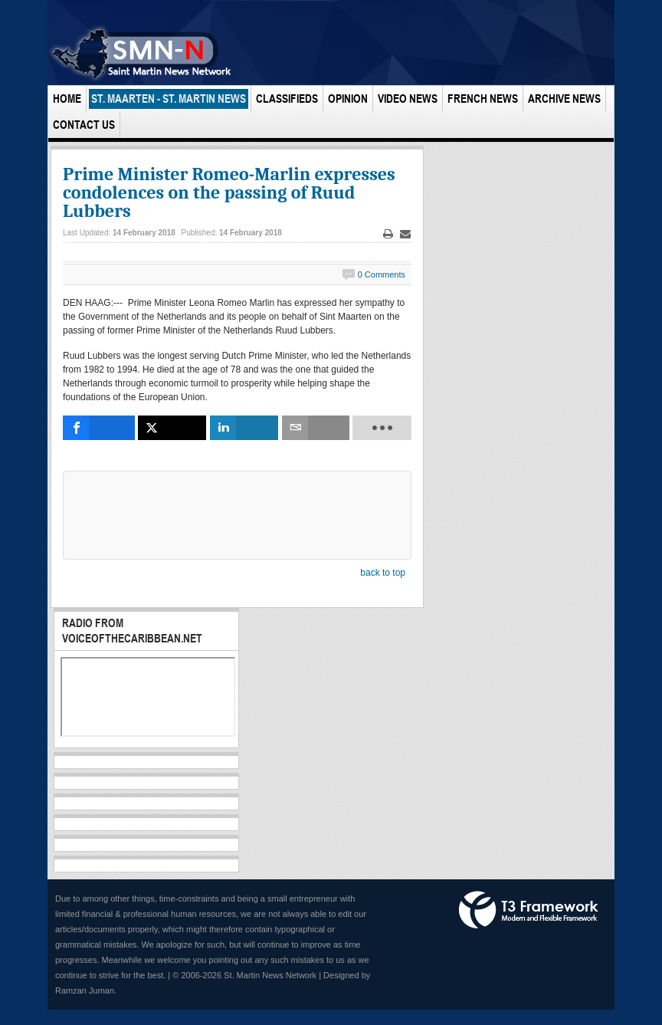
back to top (382, 572)
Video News (408, 98)
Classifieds (287, 98)
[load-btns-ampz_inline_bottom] (381, 428)
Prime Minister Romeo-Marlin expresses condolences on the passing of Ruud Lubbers (229, 192)
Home (67, 98)
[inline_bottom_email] (315, 428)
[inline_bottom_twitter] (172, 428)
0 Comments (381, 274)
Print (388, 234)
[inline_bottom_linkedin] (244, 428)
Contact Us (84, 124)
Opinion (348, 98)
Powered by (528, 910)
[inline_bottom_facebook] (99, 428)
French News (482, 98)
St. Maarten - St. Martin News (168, 98)
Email (405, 234)
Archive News (564, 98)
